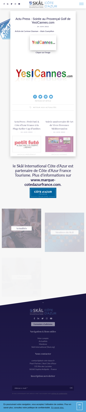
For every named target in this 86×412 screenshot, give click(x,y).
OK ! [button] (79, 406)
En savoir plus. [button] (57, 408)
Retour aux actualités (43, 111)
